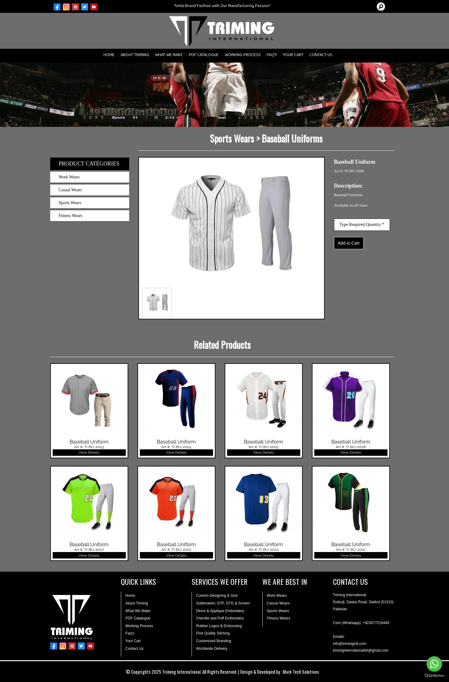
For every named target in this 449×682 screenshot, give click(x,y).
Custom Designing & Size (217, 595)
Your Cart (133, 641)
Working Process (139, 626)
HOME (108, 56)
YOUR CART (293, 56)
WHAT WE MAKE (169, 56)
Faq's (129, 633)
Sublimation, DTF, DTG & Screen (223, 603)
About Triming (136, 603)
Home (130, 595)
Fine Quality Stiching (213, 633)
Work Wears (69, 177)
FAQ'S (272, 56)
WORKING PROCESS (243, 56)
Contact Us (134, 648)
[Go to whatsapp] (434, 664)
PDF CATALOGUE (204, 56)
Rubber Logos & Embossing (219, 626)
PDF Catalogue (138, 618)
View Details (89, 452)
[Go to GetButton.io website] (434, 676)
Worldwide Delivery (211, 648)
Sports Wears (70, 202)
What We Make (138, 611)
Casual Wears (70, 190)
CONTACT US (320, 56)
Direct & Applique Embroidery (220, 611)
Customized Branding (213, 641)
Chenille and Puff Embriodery (220, 618)
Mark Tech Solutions (301, 671)
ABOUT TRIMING (135, 56)
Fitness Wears (71, 215)
